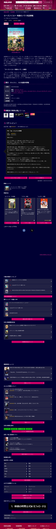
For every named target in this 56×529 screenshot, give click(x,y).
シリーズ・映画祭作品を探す (27, 431)
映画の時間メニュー (8, 5)
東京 (5, 463)
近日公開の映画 (37, 5)
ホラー (30, 491)
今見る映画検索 (47, 2)
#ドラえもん (6, 428)
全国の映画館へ (27, 480)
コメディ (10, 20)
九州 (5, 476)
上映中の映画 (18, 5)
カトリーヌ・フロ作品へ (11, 222)
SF (5, 489)
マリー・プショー (37, 91)
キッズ (30, 489)
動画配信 (21, 23)
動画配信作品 (37, 8)
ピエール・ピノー (19, 89)
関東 (29, 463)
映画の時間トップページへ (10, 518)
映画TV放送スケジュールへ (27, 454)
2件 (17, 20)
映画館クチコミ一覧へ (27, 495)
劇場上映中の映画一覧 (27, 319)
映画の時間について (27, 512)
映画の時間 (6, 11)
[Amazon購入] (16, 52)
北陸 (29, 471)
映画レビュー (27, 422)
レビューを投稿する (39, 177)
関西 (5, 466)
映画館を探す (8, 8)
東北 (29, 468)
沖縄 (29, 476)
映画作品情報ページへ (9, 515)
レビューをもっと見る (15, 177)
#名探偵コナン (21, 428)
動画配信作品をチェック (27, 341)
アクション (6, 486)
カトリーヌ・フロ (19, 91)
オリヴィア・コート (46, 91)
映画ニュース (18, 8)
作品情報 (12, 11)
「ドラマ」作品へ (27, 222)
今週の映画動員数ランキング (10, 296)
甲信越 (5, 471)
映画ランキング (47, 5)
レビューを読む (47, 8)
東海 (29, 466)
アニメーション (32, 486)
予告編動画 (28, 8)
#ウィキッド (13, 428)
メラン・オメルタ (28, 91)
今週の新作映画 (28, 5)
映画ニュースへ (27, 383)
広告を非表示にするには (45, 254)
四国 (29, 473)
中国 (5, 473)
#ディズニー (28, 428)
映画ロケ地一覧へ (27, 497)
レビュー (16, 23)
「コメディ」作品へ (43, 222)
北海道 (5, 468)
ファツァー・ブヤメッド (17, 92)
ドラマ (5, 20)
